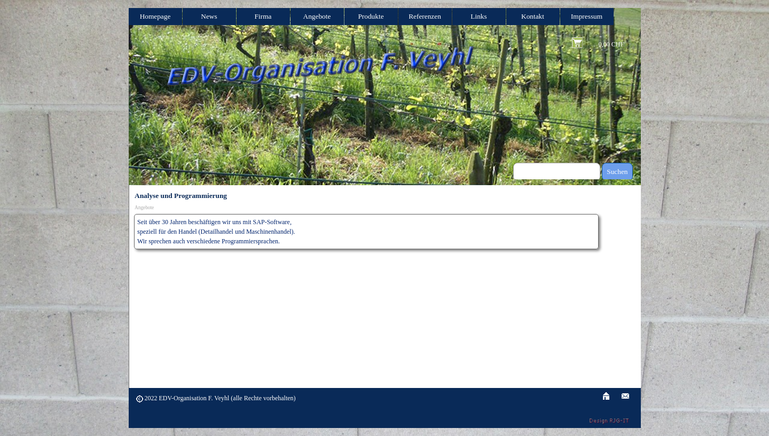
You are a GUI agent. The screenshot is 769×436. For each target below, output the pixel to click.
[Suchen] (557, 172)
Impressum (586, 16)
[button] (625, 394)
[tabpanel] (366, 231)
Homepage (155, 16)
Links (478, 16)
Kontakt (532, 16)
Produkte (370, 16)
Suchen (617, 172)
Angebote (317, 16)
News (209, 16)
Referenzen (425, 16)
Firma (263, 16)
